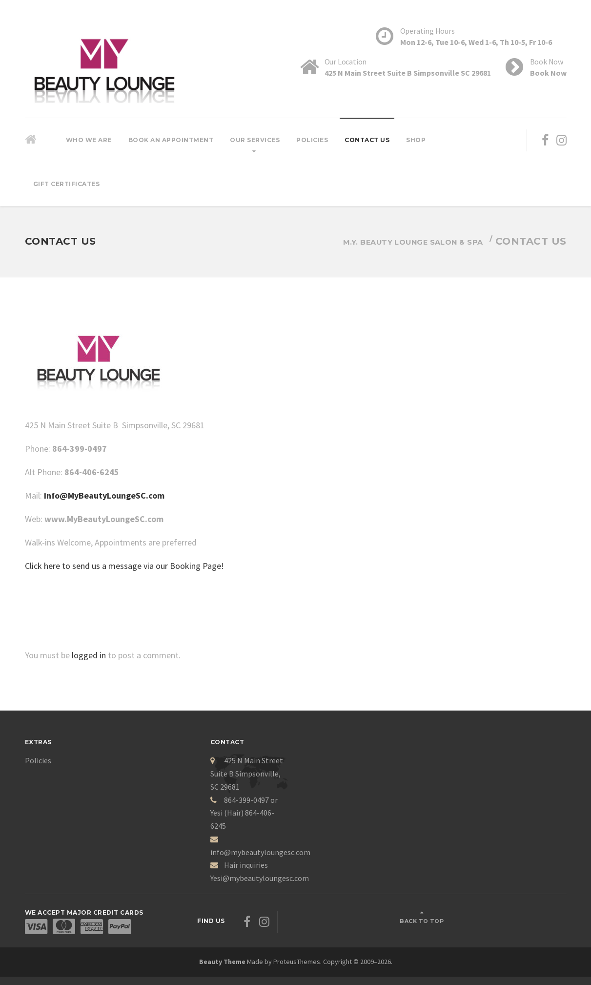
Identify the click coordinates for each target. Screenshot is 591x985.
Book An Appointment (171, 140)
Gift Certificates (66, 184)
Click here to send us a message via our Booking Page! (124, 565)
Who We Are (89, 140)
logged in (89, 655)
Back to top (529, 916)
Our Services (255, 140)
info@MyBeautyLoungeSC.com (104, 495)
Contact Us (367, 140)
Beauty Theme (222, 951)
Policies (312, 140)
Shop (416, 140)
